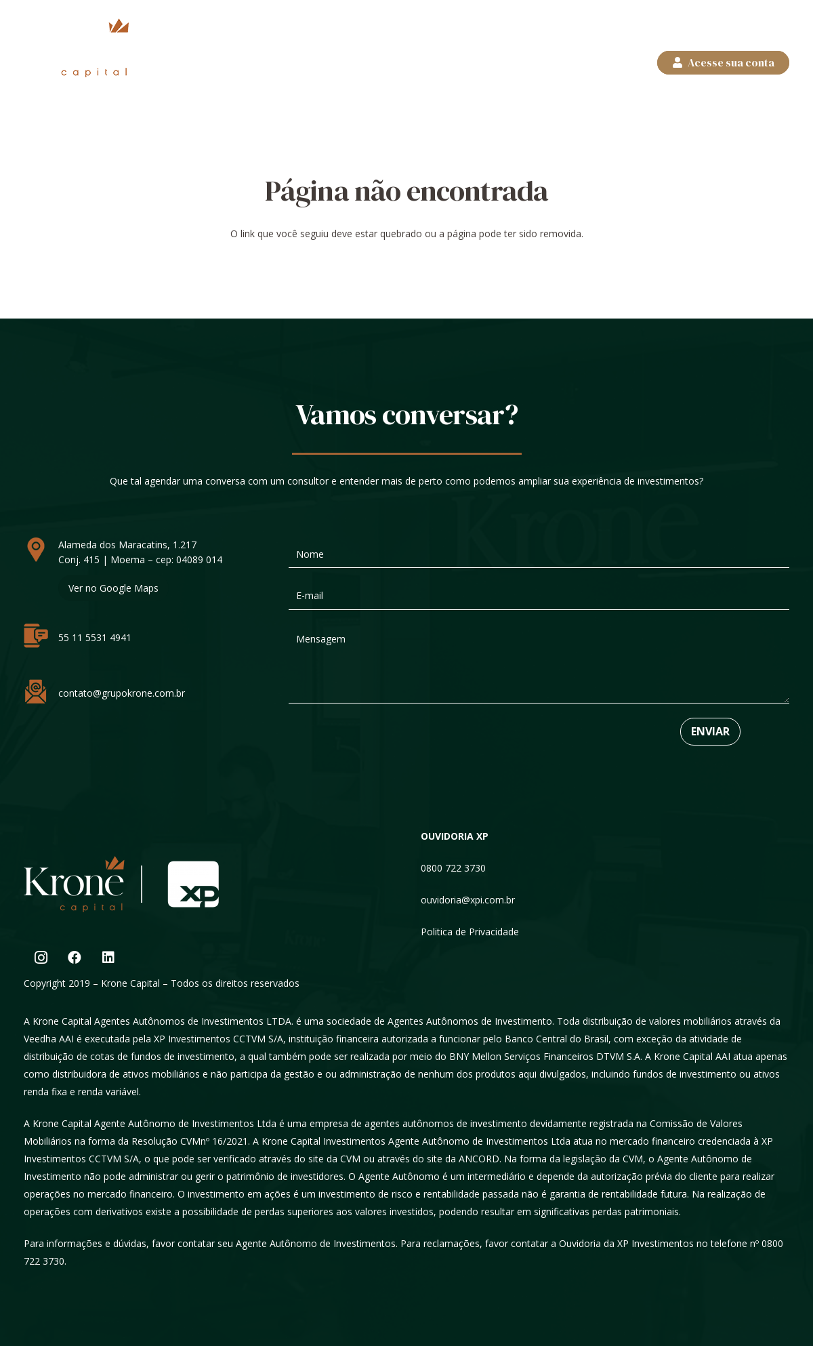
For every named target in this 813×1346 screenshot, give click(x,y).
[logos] (76, 47)
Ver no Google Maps (113, 588)
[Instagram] (41, 958)
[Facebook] (74, 958)
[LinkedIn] (108, 958)
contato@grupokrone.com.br (121, 693)
